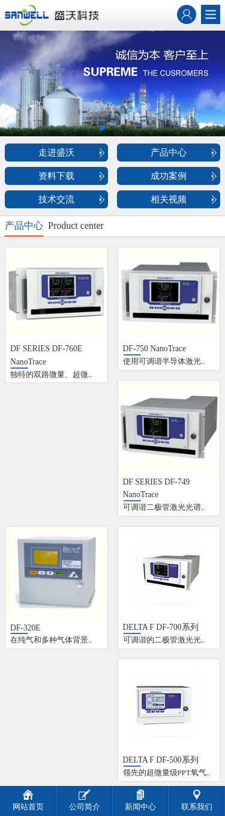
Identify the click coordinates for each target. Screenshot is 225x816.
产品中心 (169, 152)
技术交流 (56, 199)
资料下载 (56, 176)
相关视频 (169, 199)
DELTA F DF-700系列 (161, 627)
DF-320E (25, 627)
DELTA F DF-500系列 (161, 759)
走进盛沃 (56, 152)
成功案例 (169, 176)
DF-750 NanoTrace (155, 348)
